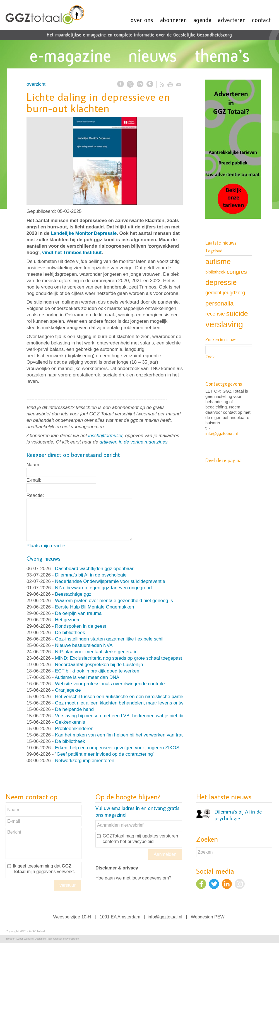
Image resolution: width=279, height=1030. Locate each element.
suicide (237, 313)
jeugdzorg (234, 292)
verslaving (224, 324)
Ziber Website (25, 938)
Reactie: (35, 495)
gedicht (213, 292)
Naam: (33, 464)
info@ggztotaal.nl (221, 433)
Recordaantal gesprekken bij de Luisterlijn (99, 664)
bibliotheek (215, 272)
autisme (218, 261)
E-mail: (34, 480)
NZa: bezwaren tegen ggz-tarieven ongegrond (103, 587)
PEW (219, 917)
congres (237, 272)
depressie (221, 282)
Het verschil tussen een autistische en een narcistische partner (121, 696)
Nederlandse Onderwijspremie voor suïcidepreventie (110, 581)
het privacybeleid (136, 841)
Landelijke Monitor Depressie (84, 233)
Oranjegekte (68, 690)
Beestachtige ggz (73, 594)
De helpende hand (74, 709)
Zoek (210, 356)
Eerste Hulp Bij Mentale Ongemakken (94, 607)
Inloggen (10, 938)
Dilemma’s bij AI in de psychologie (91, 575)
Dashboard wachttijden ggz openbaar (94, 568)
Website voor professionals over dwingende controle (110, 683)
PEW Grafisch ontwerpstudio (63, 938)
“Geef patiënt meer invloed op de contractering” (104, 754)
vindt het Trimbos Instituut (72, 252)
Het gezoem (68, 619)
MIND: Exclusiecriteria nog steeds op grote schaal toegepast (118, 658)
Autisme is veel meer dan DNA (87, 677)
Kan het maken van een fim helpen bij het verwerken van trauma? (124, 735)
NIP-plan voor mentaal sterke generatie (96, 651)
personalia (219, 303)
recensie (215, 314)
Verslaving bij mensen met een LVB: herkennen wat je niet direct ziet (127, 715)
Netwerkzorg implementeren (84, 760)
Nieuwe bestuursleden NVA (84, 645)
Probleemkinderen (74, 728)
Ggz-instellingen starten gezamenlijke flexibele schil (109, 639)
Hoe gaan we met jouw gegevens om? (133, 878)
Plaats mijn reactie (46, 545)
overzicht (36, 84)
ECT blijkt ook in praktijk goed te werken (97, 671)
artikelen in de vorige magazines (134, 442)
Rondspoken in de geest (80, 626)
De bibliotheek (70, 632)
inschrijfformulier (105, 435)
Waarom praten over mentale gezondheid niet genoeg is (114, 600)
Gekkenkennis (70, 722)
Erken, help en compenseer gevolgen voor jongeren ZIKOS (117, 747)
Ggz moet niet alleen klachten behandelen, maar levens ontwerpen (125, 703)
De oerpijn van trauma (78, 613)
